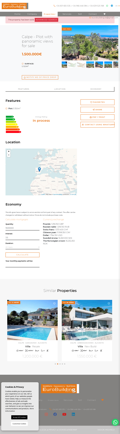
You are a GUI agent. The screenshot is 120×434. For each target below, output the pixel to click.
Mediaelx (109, 430)
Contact (91, 400)
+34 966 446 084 (80, 6)
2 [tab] (57, 364)
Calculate (22, 255)
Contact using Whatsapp (98, 125)
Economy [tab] (96, 89)
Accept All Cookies (19, 417)
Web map (72, 430)
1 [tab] (55, 364)
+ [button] (8, 151)
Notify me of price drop (40, 77)
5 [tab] (64, 364)
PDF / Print (97, 117)
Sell (80, 400)
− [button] (8, 155)
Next (112, 43)
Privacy (52, 430)
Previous (68, 43)
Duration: (9, 243)
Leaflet (43, 194)
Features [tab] (23, 89)
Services (68, 400)
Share (97, 110)
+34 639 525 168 (96, 6)
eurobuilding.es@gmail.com (105, 18)
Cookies (62, 430)
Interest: (9, 234)
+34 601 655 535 (63, 6)
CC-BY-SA (73, 194)
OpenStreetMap (57, 194)
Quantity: (9, 224)
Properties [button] (52, 400)
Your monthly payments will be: (19, 261)
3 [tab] (60, 364)
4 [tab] (62, 364)
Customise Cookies (19, 424)
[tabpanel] (32, 331)
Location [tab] (60, 89)
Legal (44, 430)
